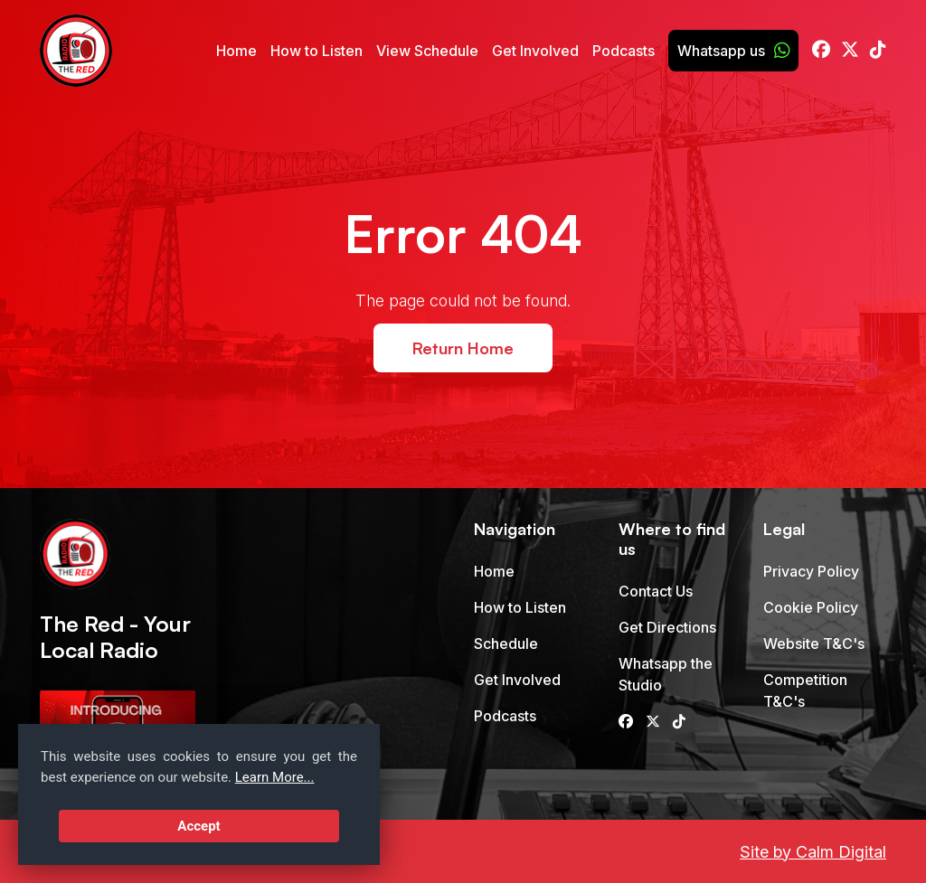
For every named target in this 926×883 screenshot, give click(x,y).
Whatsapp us (733, 51)
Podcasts (623, 51)
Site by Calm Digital (813, 851)
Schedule (506, 643)
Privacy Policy (811, 571)
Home (236, 51)
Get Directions (667, 627)
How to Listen (316, 51)
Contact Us (656, 591)
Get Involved (535, 51)
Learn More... (275, 777)
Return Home (463, 348)
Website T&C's (814, 643)
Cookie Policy (810, 607)
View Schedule (427, 51)
